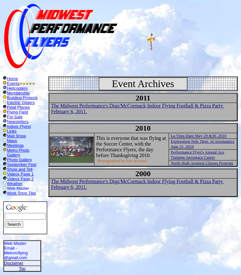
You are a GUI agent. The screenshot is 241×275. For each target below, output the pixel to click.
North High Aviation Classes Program (202, 163)
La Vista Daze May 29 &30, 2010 (198, 135)
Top (22, 268)
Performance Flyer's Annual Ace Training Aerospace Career (197, 155)
